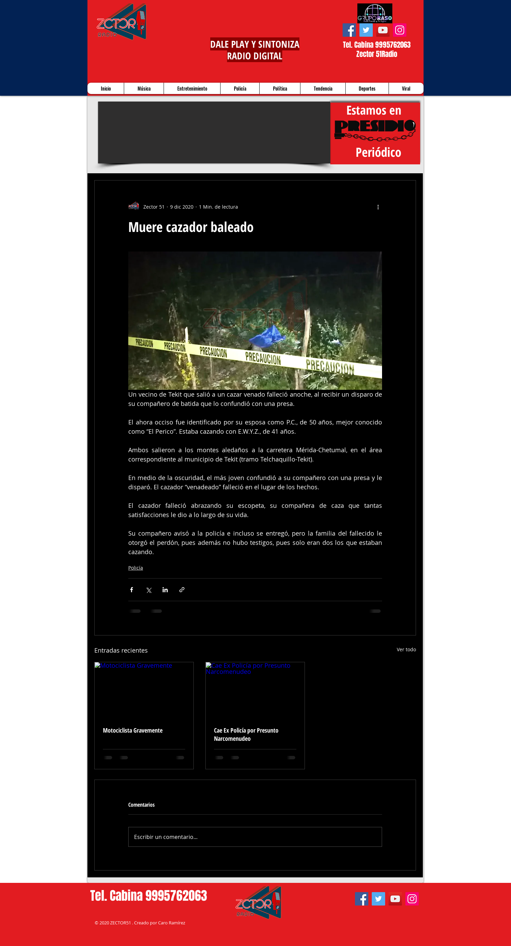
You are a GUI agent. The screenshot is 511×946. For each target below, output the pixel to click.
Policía (135, 567)
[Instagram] (399, 30)
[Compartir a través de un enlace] (182, 589)
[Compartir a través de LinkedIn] (165, 589)
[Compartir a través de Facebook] (131, 589)
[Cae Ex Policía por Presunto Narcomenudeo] (255, 690)
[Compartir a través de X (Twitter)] (148, 589)
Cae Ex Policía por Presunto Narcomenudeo (246, 734)
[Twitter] (366, 30)
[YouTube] (383, 30)
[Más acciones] (378, 206)
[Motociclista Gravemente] (144, 690)
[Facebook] (349, 30)
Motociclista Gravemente (133, 730)
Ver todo (406, 649)
